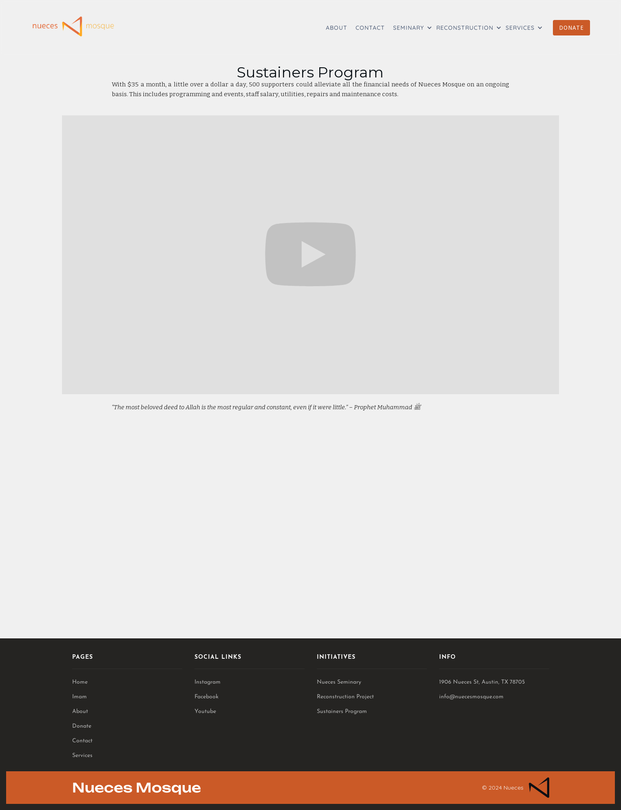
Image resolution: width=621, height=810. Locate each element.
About (80, 711)
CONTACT (370, 27)
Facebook (206, 697)
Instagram (207, 682)
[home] (73, 26)
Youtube (205, 711)
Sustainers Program (342, 711)
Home (80, 682)
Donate (81, 726)
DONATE (571, 27)
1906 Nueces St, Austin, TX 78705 (482, 682)
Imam (79, 697)
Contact (82, 741)
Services (82, 756)
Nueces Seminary (339, 682)
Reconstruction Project (345, 697)
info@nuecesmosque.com (471, 697)
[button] (410, 27)
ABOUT (336, 27)
